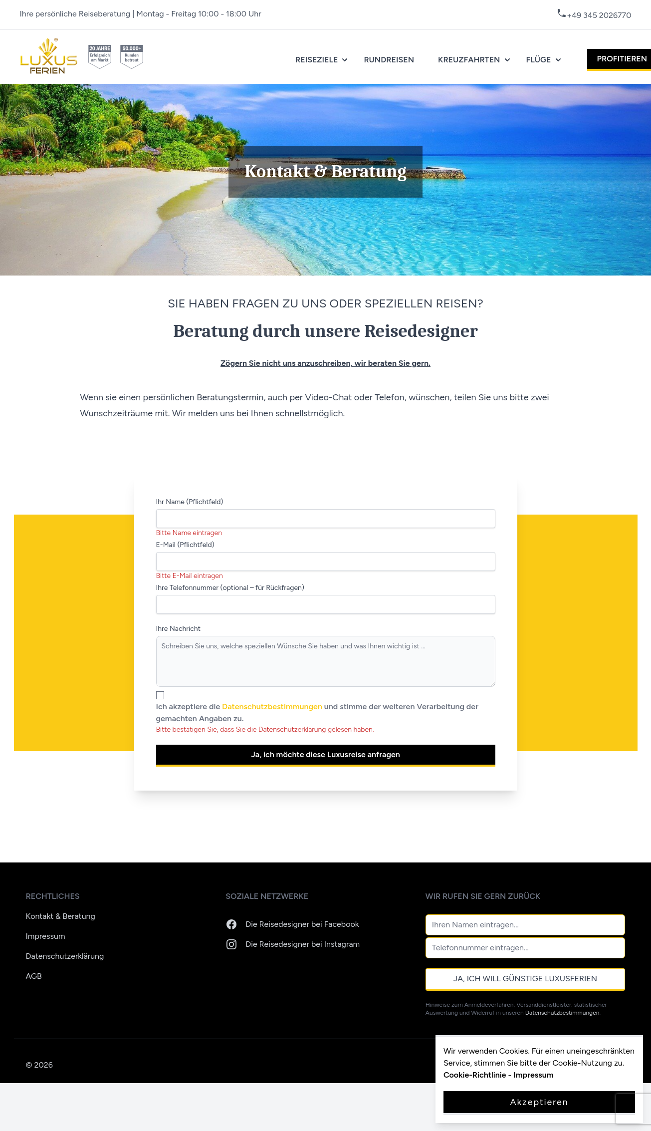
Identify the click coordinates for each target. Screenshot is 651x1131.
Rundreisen (389, 59)
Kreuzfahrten (475, 60)
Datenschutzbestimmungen (273, 706)
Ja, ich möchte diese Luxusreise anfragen (325, 754)
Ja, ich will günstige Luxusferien (525, 978)
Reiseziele (322, 60)
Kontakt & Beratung (60, 916)
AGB (34, 976)
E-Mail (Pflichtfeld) (185, 545)
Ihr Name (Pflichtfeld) (189, 502)
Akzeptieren (539, 1102)
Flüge (544, 60)
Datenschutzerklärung (65, 956)
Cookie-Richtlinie (474, 1075)
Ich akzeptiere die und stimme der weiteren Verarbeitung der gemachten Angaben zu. (317, 712)
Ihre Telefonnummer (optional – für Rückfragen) (230, 587)
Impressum (45, 936)
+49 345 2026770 (599, 15)
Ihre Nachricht (178, 628)
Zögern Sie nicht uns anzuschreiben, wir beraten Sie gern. (325, 363)
